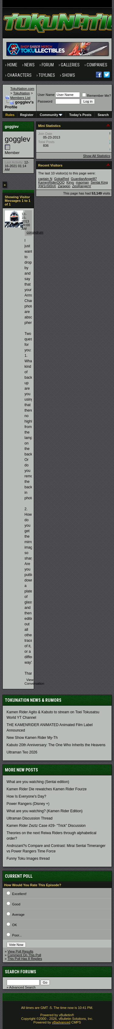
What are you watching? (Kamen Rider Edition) (45, 811)
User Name (46, 95)
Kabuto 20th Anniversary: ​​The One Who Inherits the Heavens (56, 745)
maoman (82, 182)
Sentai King (99, 182)
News (29, 64)
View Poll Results (20, 951)
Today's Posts (80, 115)
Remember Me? (96, 95)
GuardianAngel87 (84, 179)
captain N (45, 179)
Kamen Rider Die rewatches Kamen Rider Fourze (47, 789)
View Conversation (34, 681)
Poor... (17, 935)
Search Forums (20, 971)
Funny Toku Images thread (28, 858)
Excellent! (19, 894)
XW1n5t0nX (47, 186)
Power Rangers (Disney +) (28, 804)
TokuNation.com (22, 88)
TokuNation (21, 93)
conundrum (35, 232)
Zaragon (64, 186)
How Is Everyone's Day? (26, 796)
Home (12, 64)
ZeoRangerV (81, 186)
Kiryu (70, 182)
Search (103, 115)
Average (18, 914)
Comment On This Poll (24, 955)
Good (16, 904)
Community (51, 115)
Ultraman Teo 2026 (22, 752)
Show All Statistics (96, 156)
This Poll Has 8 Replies (24, 959)
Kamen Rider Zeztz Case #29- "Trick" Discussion (46, 826)
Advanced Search (22, 987)
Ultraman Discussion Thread (30, 818)
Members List (20, 98)
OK (14, 925)
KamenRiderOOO (51, 182)
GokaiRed (61, 179)
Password (45, 101)
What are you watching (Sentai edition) (38, 782)
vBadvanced (61, 1022)
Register (26, 115)
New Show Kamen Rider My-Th (32, 738)
